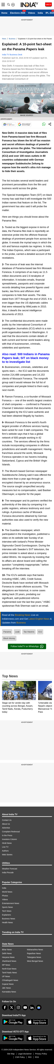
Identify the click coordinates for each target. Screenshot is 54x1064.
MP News (6, 965)
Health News (7, 922)
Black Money (9, 638)
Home (4, 13)
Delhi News (7, 953)
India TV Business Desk (12, 55)
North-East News (9, 969)
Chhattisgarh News (10, 980)
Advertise (6, 828)
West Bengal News (35, 961)
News (4, 39)
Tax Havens (29, 632)
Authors (5, 851)
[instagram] (18, 1007)
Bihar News (7, 949)
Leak (17, 632)
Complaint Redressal (11, 832)
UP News (6, 976)
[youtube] (25, 1007)
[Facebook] (4, 1007)
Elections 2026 (17, 13)
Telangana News (34, 957)
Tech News (6, 911)
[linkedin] (32, 1007)
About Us (6, 824)
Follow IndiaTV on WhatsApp (27, 646)
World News (7, 892)
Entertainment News (10, 903)
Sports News (7, 907)
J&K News (6, 988)
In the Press (7, 835)
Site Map (11, 1054)
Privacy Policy (41, 1054)
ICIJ (40, 632)
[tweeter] (11, 1007)
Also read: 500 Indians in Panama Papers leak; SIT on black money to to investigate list (26, 358)
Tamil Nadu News (9, 972)
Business (12, 39)
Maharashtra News (35, 949)
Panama (7, 632)
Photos (5, 896)
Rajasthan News (34, 953)
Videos (31, 13)
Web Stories (7, 854)
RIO (30, 1057)
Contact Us (6, 820)
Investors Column (9, 839)
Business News (8, 919)
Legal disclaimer (25, 1054)
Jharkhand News (9, 961)
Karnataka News (9, 992)
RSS (37, 1057)
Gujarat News (8, 984)
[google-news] (38, 1007)
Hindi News (7, 843)
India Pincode (8, 872)
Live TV (5, 847)
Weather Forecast (9, 869)
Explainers (6, 915)
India (40, 13)
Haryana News (8, 957)
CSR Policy (20, 1057)
